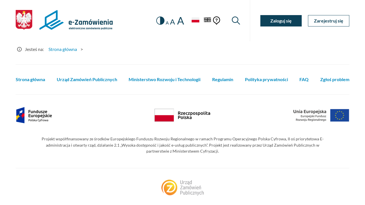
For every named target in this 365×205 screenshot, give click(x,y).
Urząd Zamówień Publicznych (87, 79)
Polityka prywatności (266, 79)
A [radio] (167, 22)
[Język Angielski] (207, 20)
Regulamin (222, 79)
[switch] (160, 20)
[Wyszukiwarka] (236, 20)
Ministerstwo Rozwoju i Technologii (164, 79)
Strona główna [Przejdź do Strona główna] (62, 49)
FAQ (304, 79)
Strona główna (30, 79)
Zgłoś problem (334, 79)
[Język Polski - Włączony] (195, 20)
